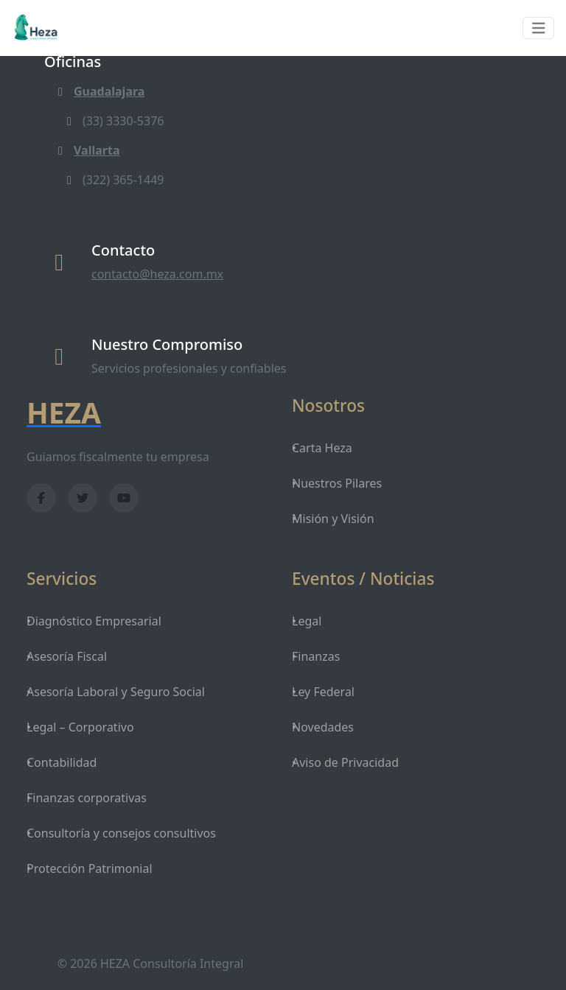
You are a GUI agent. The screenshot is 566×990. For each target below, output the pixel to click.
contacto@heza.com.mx (157, 274)
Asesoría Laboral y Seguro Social (116, 692)
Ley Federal (323, 692)
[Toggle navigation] (539, 28)
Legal (306, 621)
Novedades (323, 727)
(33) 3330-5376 (113, 121)
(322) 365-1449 (113, 180)
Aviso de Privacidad (345, 762)
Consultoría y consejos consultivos (121, 833)
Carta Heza (322, 448)
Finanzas (316, 656)
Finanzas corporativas (87, 798)
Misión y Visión (333, 518)
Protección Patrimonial (90, 868)
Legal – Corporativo (80, 727)
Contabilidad (62, 762)
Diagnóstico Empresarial (94, 621)
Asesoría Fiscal (67, 656)
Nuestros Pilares (337, 483)
